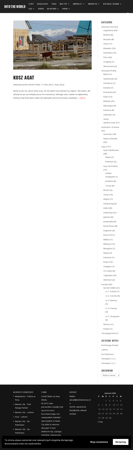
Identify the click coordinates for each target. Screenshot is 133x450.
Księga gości (42, 4)
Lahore (104, 349)
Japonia (106, 217)
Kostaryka (108, 92)
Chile (105, 43)
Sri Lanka (107, 270)
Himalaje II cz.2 (108, 358)
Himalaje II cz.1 (108, 363)
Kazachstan (108, 226)
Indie (105, 208)
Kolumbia (107, 52)
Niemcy (106, 324)
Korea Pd (107, 235)
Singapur (107, 266)
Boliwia (106, 34)
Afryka (65, 9)
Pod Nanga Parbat (109, 345)
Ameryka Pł (77, 4)
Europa (41, 9)
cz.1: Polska (110, 291)
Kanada (106, 87)
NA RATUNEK (51, 9)
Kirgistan (107, 230)
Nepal (108, 157)
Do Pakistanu (107, 354)
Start (31, 4)
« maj (100, 421)
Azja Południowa (111, 150)
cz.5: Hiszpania (112, 316)
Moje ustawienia (99, 442)
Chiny (105, 194)
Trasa (53, 4)
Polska (106, 328)
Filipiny (106, 199)
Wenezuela (108, 66)
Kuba (105, 96)
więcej (82, 98)
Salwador (107, 114)
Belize (106, 74)
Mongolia (107, 248)
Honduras (107, 83)
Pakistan (109, 161)
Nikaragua (108, 105)
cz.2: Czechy (111, 295)
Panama (107, 110)
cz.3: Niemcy (111, 300)
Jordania (109, 181)
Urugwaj (107, 61)
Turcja (108, 185)
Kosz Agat (23, 77)
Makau (106, 239)
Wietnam (107, 279)
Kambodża (108, 221)
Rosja (61, 84)
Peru (105, 57)
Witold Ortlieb (34, 84)
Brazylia (107, 39)
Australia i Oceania (111, 4)
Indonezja (107, 212)
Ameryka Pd (92, 4)
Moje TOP (63, 4)
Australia (107, 134)
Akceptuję (120, 442)
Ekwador (107, 48)
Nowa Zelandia (110, 138)
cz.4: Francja (111, 308)
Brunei (106, 190)
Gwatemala (108, 78)
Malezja (107, 244)
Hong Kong (108, 203)
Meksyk (106, 101)
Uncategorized (108, 333)
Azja (30, 9)
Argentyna (108, 30)
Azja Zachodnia (110, 166)
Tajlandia (107, 275)
